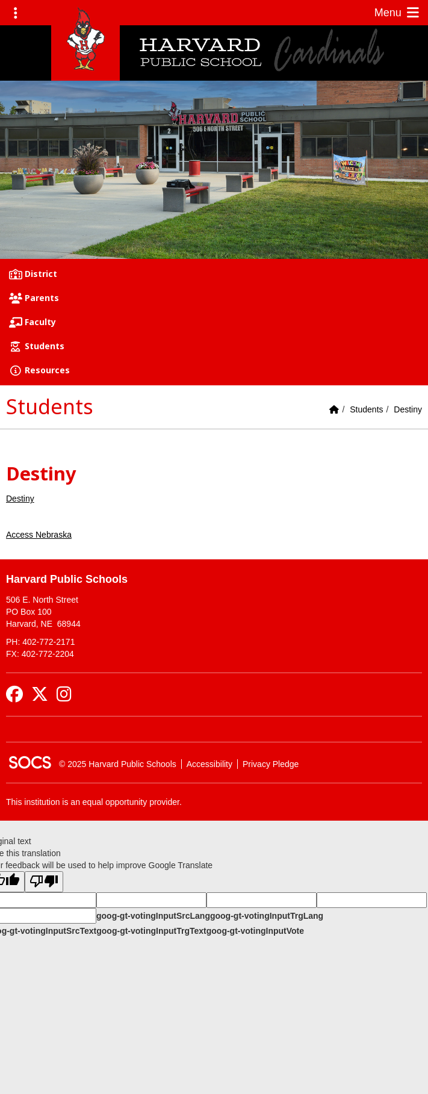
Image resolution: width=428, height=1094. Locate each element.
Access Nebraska (39, 534)
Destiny (408, 409)
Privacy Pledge (271, 764)
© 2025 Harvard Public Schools (117, 764)
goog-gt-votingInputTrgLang (266, 916)
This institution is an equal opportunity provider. (94, 802)
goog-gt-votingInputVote (255, 931)
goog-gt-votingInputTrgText (151, 931)
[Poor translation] (44, 881)
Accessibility (209, 764)
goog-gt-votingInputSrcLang (153, 916)
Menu (397, 13)
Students (366, 409)
